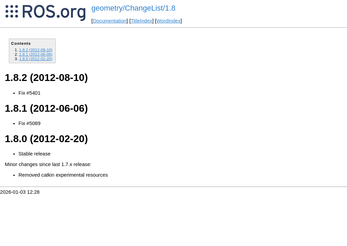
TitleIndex (141, 21)
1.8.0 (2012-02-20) (35, 58)
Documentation (109, 21)
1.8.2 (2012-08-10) (35, 49)
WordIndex (168, 21)
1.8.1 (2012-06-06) (35, 54)
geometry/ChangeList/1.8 (133, 8)
